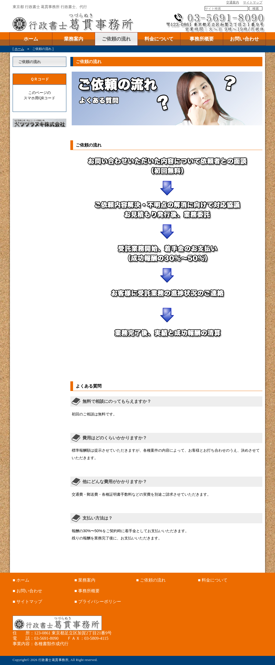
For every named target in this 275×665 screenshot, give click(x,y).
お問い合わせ (244, 39)
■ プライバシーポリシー (97, 601)
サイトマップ (252, 2)
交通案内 (232, 2)
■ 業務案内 (84, 580)
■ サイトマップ (27, 601)
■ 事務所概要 (87, 591)
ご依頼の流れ (116, 39)
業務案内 (73, 39)
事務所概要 (202, 39)
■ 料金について (212, 580)
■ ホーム (21, 580)
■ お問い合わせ (27, 591)
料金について (158, 39)
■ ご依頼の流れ (151, 580)
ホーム (31, 39)
